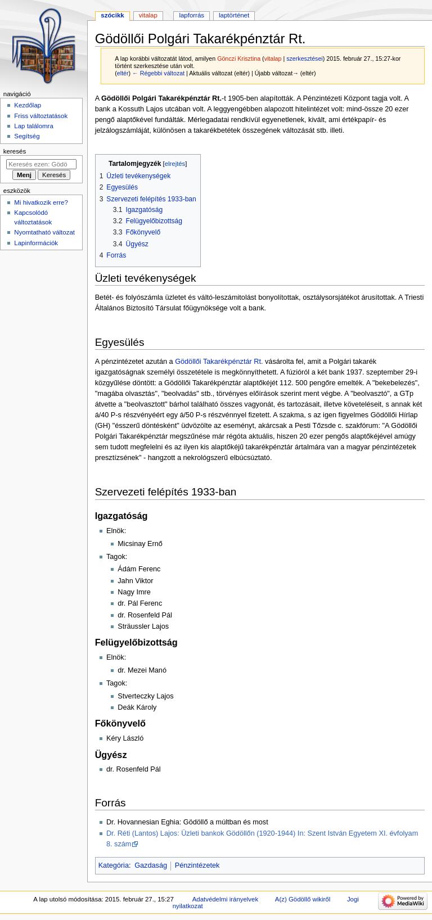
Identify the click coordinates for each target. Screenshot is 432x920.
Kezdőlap (27, 105)
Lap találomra (33, 126)
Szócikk (112, 15)
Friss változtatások (41, 115)
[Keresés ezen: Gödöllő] (41, 164)
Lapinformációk (36, 243)
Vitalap (148, 15)
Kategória (113, 865)
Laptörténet (234, 15)
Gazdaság (150, 865)
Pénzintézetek (197, 865)
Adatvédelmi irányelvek (225, 899)
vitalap (273, 58)
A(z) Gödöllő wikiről (302, 899)
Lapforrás (191, 15)
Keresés (14, 151)
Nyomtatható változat (44, 232)
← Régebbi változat (158, 73)
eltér (123, 73)
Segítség (26, 136)
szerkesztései (304, 58)
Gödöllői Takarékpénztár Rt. (219, 362)
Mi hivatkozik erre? (41, 202)
